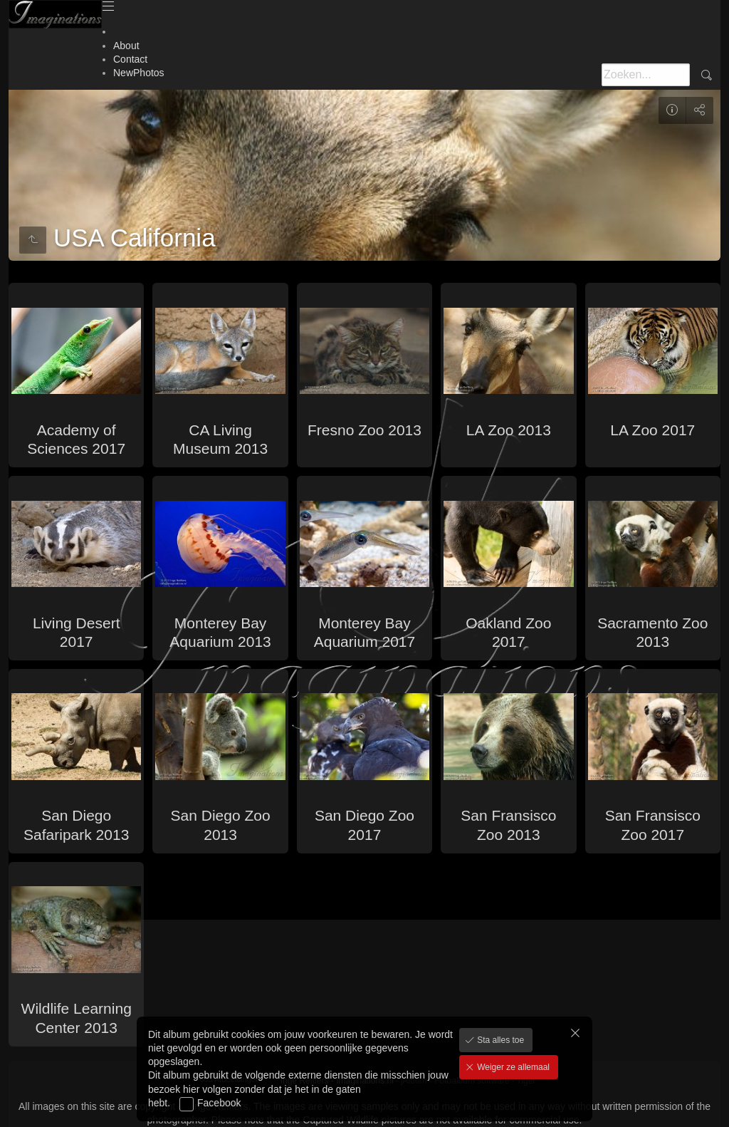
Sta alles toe (499, 1040)
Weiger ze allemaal (512, 1067)
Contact (130, 59)
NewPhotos (138, 72)
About (126, 45)
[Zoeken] (646, 74)
